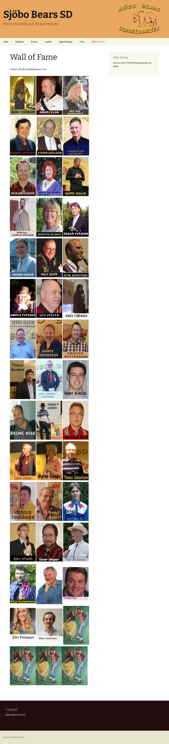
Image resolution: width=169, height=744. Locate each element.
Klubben (19, 41)
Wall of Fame (98, 41)
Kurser (34, 41)
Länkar (48, 41)
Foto (82, 41)
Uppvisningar (65, 41)
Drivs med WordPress (14, 737)
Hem (5, 41)
